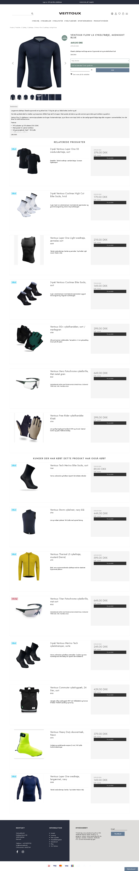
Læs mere (73, 54)
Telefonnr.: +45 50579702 (23, 843)
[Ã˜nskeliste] (119, 14)
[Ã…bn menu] (127, 14)
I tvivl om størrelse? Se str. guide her (82, 65)
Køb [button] (112, 70)
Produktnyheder (101, 21)
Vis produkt (110, 158)
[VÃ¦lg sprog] (112, 14)
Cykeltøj (35, 21)
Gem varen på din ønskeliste (80, 74)
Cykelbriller (46, 21)
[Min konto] (116, 14)
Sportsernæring (85, 21)
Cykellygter (58, 21)
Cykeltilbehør (70, 21)
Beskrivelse (13, 107)
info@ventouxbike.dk (21, 845)
